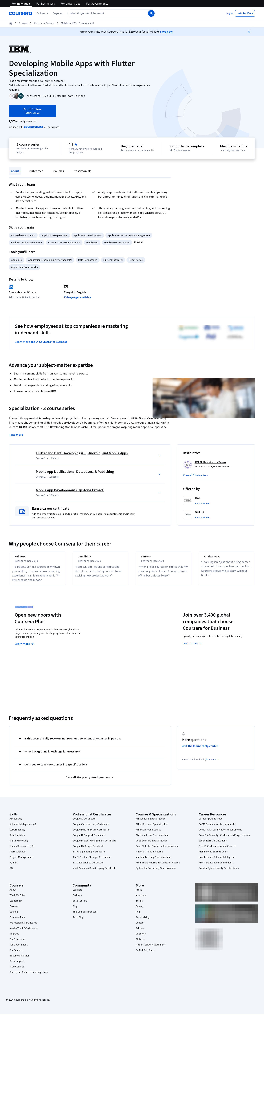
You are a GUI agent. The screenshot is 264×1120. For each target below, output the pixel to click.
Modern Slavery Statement (150, 948)
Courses (58, 171)
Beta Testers (80, 904)
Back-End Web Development (26, 242)
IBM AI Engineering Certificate (89, 855)
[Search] (151, 13)
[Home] (10, 23)
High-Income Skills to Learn (213, 855)
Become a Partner (19, 959)
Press (139, 893)
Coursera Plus (17, 920)
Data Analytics (17, 838)
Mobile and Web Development (77, 23)
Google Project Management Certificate (94, 844)
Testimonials (82, 171)
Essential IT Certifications (213, 844)
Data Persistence (87, 260)
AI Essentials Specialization (150, 822)
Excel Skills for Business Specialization (157, 849)
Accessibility (143, 920)
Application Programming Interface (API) (50, 260)
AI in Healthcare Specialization (152, 838)
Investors (141, 898)
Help (138, 915)
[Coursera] (20, 13)
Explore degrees (111, 640)
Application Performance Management (129, 235)
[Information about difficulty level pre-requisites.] (153, 150)
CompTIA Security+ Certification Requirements (224, 838)
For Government (18, 948)
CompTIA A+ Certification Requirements (220, 833)
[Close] (249, 31)
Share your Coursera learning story (29, 975)
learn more (212, 763)
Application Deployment (54, 235)
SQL (12, 871)
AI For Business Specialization (152, 827)
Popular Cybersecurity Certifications (219, 871)
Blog (75, 909)
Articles (140, 931)
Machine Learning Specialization (153, 860)
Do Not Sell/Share (145, 953)
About (15, 171)
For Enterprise (17, 942)
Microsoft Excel (18, 855)
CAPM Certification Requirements (217, 827)
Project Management (21, 860)
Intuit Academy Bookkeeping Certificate (94, 871)
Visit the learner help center (200, 749)
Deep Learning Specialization (151, 844)
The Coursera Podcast (85, 915)
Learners (77, 893)
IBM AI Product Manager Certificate (92, 860)
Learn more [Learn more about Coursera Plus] (24, 647)
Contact (140, 926)
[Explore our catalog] (43, 13)
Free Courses (17, 970)
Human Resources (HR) (22, 849)
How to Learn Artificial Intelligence (217, 860)
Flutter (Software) (113, 260)
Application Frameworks (24, 267)
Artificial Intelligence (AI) (23, 827)
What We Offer (17, 898)
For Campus (16, 953)
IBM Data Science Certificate (88, 866)
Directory (141, 937)
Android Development (23, 235)
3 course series (28, 144)
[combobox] (107, 13)
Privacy (140, 909)
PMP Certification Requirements (216, 866)
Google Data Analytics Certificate (91, 833)
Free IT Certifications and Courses (217, 849)
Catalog (14, 915)
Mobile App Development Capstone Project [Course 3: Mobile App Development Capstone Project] (70, 490)
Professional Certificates (23, 926)
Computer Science (44, 23)
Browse (23, 23)
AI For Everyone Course (148, 833)
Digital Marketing (19, 844)
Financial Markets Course (149, 855)
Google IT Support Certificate (89, 838)
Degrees (14, 937)
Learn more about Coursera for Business (41, 342)
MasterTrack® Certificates (24, 931)
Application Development (88, 235)
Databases (92, 242)
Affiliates (140, 942)
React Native (136, 260)
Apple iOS (16, 260)
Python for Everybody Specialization (156, 871)
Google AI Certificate (84, 822)
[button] (57, 13)
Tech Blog (78, 920)
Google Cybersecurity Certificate (91, 827)
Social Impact (17, 964)
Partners (77, 898)
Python (13, 866)
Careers (14, 909)
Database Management (117, 242)
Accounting (16, 822)
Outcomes (36, 171)
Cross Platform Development (64, 242)
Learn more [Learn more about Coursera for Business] (192, 646)
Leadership (16, 904)
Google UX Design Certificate (88, 849)
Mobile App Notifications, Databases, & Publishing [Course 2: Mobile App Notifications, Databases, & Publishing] (75, 471)
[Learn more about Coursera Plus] (53, 127)
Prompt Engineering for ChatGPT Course (158, 866)
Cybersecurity (17, 833)
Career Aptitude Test (210, 822)
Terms (139, 904)
